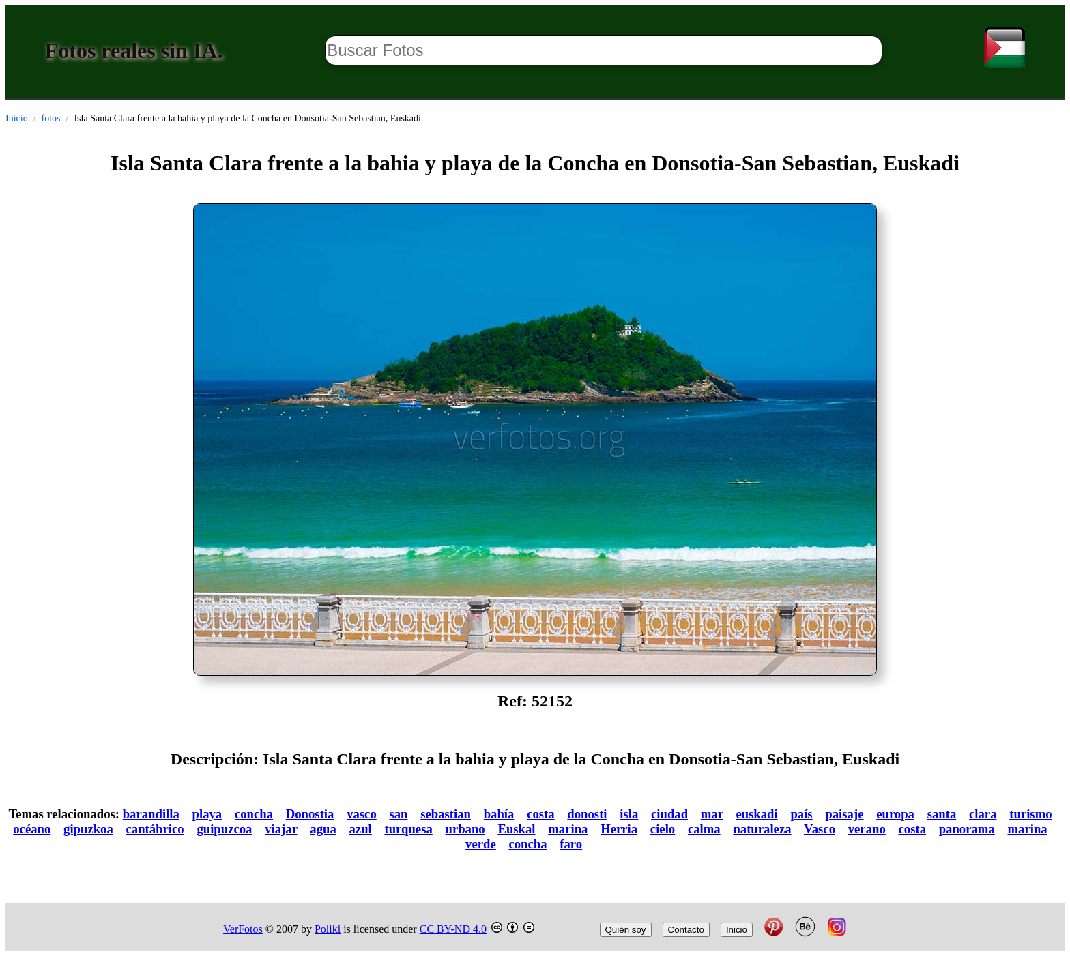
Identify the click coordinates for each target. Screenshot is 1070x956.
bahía (499, 814)
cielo (662, 829)
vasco (362, 814)
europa (895, 814)
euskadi (756, 814)
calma (704, 829)
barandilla (151, 814)
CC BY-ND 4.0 (453, 929)
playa (207, 814)
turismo (1030, 814)
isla (629, 814)
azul (360, 829)
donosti (587, 814)
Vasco (819, 829)
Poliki (328, 929)
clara (983, 814)
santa (942, 814)
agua (323, 829)
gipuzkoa (88, 829)
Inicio (16, 118)
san (398, 814)
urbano (465, 829)
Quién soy (625, 930)
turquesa (408, 829)
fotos (51, 118)
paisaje (844, 814)
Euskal (516, 829)
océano (31, 829)
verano (867, 829)
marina (568, 829)
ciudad (669, 814)
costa (541, 814)
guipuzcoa (224, 829)
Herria (619, 829)
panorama (967, 829)
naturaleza (762, 829)
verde (480, 844)
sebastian (445, 814)
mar (712, 814)
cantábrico (155, 829)
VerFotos (243, 929)
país (801, 814)
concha (254, 814)
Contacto (686, 930)
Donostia (310, 814)
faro (571, 844)
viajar (281, 829)
